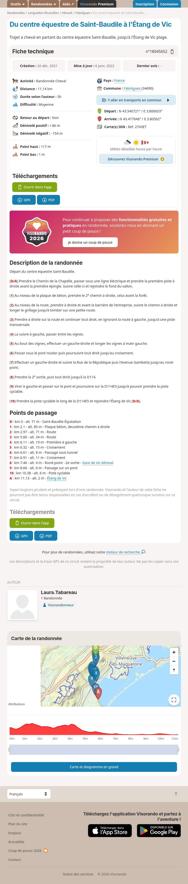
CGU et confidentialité (26, 815)
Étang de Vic (57, 478)
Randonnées (44, 4)
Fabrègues (132, 88)
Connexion (169, 4)
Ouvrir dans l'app (35, 187)
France (119, 80)
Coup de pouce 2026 (28, 850)
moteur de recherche (125, 552)
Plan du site (17, 824)
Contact (14, 859)
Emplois (14, 833)
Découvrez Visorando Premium (136, 159)
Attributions (16, 704)
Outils (17, 4)
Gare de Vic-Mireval (97, 462)
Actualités (16, 841)
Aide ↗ (68, 4)
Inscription (144, 4)
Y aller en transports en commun (136, 100)
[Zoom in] (174, 652)
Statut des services (78, 874)
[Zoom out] (174, 661)
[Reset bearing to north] (174, 670)
